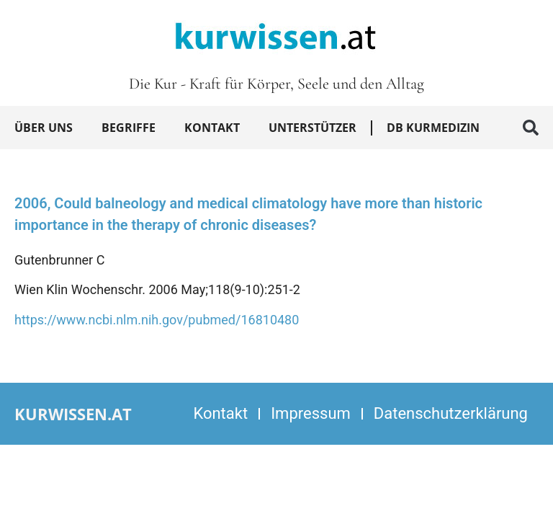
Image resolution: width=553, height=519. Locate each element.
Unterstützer (312, 128)
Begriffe (129, 128)
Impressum (311, 413)
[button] (530, 127)
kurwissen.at (73, 414)
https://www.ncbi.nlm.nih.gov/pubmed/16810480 (156, 319)
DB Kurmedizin (433, 128)
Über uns (43, 128)
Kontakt (212, 128)
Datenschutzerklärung (451, 413)
